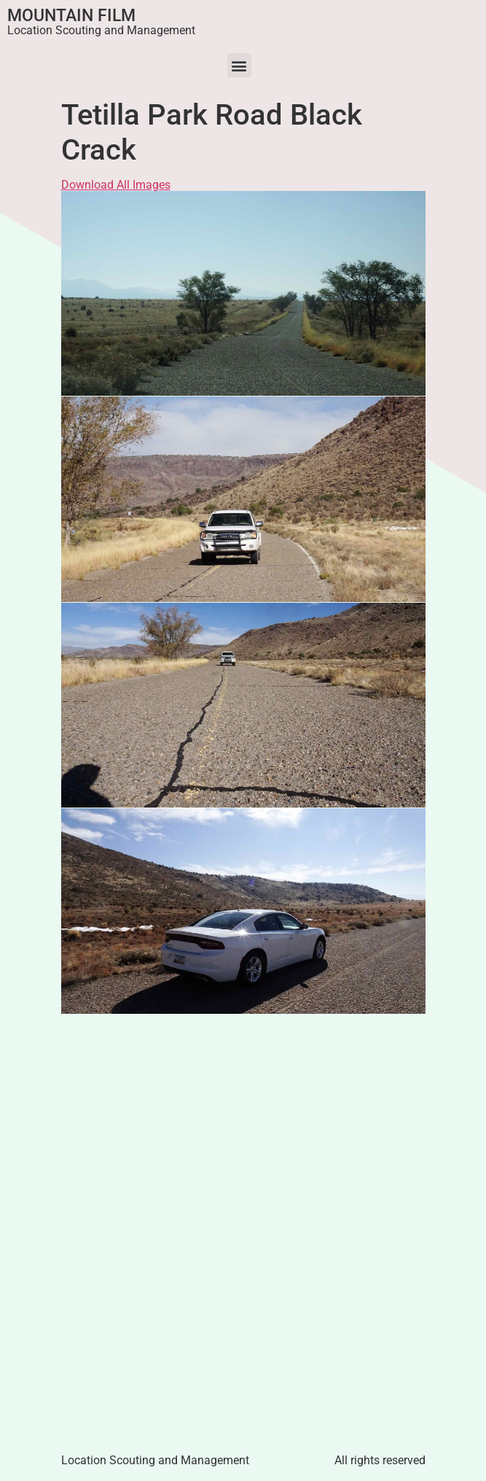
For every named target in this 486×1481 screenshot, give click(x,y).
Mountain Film (71, 16)
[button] (239, 65)
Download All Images (116, 185)
